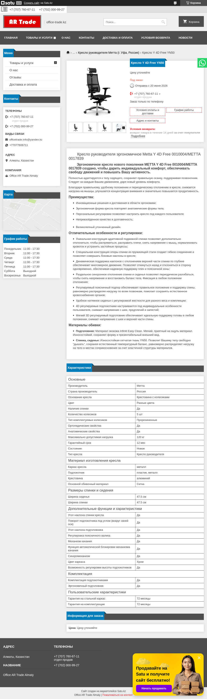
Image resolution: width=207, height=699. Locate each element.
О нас (66, 37)
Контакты (86, 37)
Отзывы (15, 77)
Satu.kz (121, 691)
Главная (11, 37)
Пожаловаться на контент (117, 695)
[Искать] (163, 22)
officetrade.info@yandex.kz (25, 139)
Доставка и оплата (118, 37)
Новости (185, 37)
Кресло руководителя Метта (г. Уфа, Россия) (108, 52)
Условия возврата (155, 37)
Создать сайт (31, 2)
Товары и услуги (39, 37)
